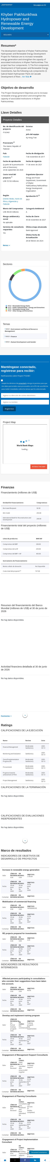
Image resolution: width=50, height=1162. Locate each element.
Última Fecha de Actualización (33, 236)
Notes (5, 245)
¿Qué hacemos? (6, 5)
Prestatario (8, 142)
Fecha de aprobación (12, 161)
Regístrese (9, 409)
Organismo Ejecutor (34, 174)
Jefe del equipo (32, 134)
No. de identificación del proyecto (13, 127)
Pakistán (6, 157)
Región (6, 195)
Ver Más (26, 76)
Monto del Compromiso (13, 208)
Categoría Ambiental (35, 208)
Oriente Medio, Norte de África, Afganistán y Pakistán (12, 201)
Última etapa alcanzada (36, 227)
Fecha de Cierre (32, 216)
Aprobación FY (32, 195)
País (5, 153)
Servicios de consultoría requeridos (13, 228)
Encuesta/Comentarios (39, 1152)
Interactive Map (38, 467)
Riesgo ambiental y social (11, 217)
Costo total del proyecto (9, 176)
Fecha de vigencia (33, 161)
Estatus (29, 126)
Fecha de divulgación (35, 153)
